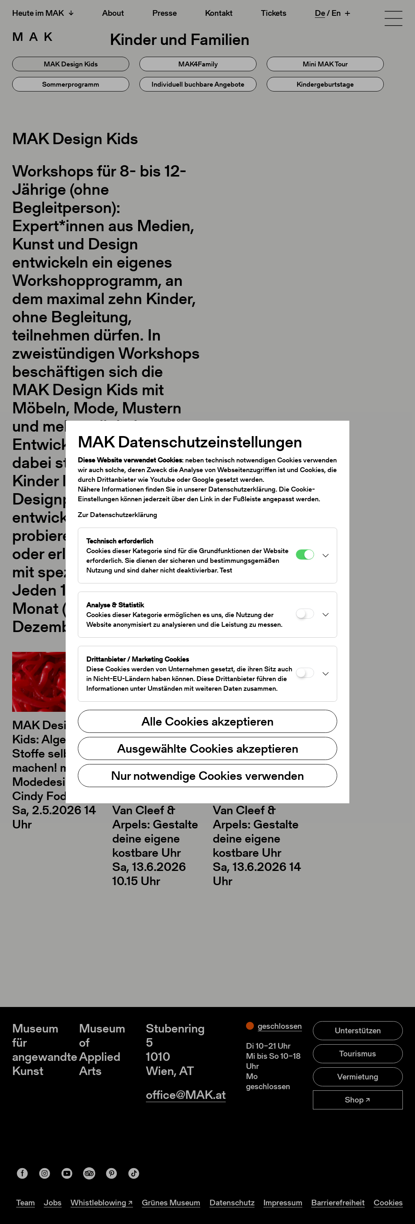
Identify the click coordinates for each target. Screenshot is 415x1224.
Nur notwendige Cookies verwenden (207, 775)
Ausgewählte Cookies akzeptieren (207, 748)
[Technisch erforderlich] (305, 554)
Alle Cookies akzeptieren (207, 721)
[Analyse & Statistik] (305, 614)
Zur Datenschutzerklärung (117, 514)
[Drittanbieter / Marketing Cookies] (305, 673)
